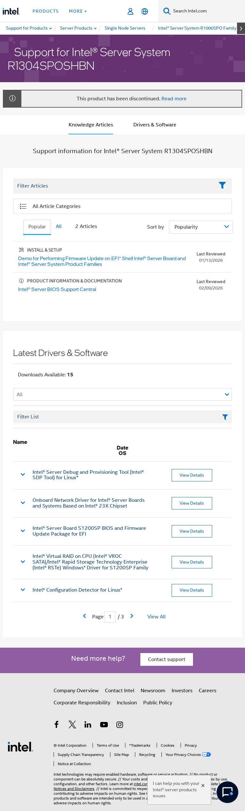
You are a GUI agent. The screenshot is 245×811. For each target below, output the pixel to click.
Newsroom (153, 690)
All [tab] (59, 226)
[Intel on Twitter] (72, 725)
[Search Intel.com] (208, 11)
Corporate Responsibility (82, 703)
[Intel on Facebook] (56, 725)
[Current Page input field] (109, 616)
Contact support (166, 659)
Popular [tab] (37, 227)
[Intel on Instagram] (119, 725)
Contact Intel (119, 690)
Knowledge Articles (91, 125)
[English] (145, 11)
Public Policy (157, 703)
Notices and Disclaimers (74, 788)
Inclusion (127, 703)
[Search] (167, 11)
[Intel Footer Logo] (20, 746)
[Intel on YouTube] (104, 725)
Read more (174, 99)
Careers (207, 690)
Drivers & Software (154, 125)
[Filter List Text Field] (113, 186)
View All (156, 617)
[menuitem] (76, 28)
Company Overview (76, 690)
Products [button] (46, 11)
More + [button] (78, 11)
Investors (182, 690)
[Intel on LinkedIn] (88, 725)
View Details (192, 475)
